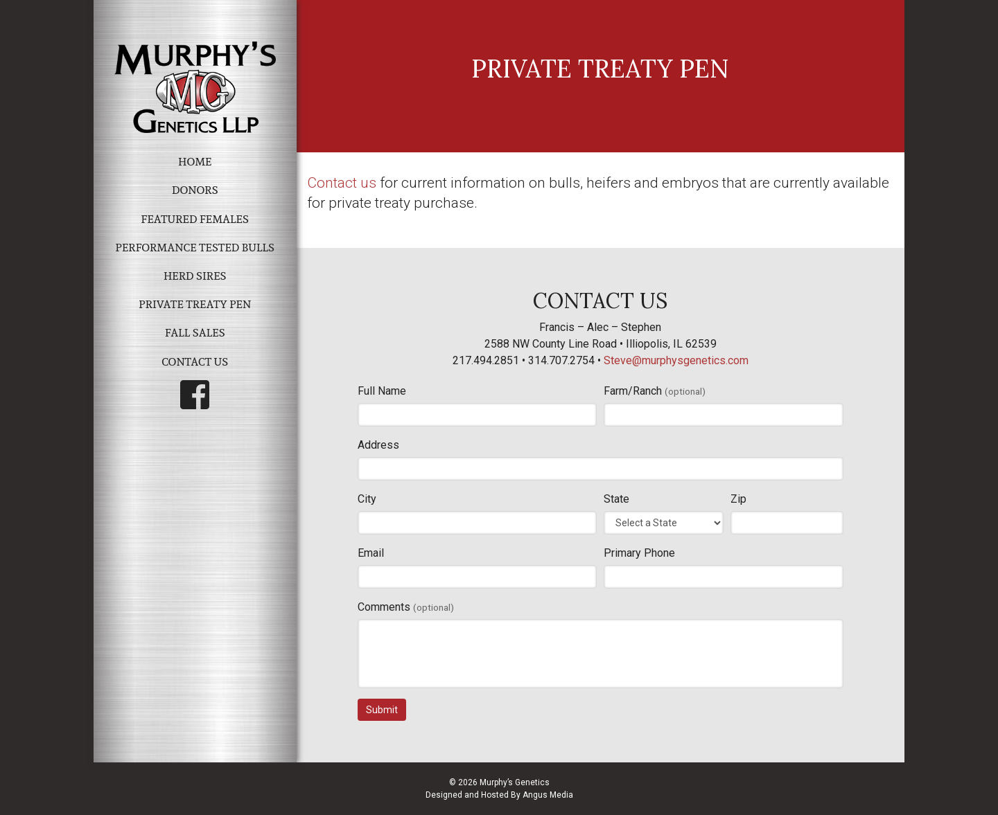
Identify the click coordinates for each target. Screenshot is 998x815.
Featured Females (195, 219)
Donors (195, 190)
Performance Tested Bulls (195, 247)
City (367, 498)
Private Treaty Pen (195, 304)
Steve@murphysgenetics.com (676, 360)
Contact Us (194, 361)
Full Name (382, 390)
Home (194, 161)
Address (378, 444)
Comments (406, 607)
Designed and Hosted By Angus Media (499, 795)
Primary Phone (639, 552)
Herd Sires (195, 276)
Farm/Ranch (655, 390)
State (616, 498)
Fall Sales (195, 332)
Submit (382, 709)
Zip (738, 498)
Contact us (341, 182)
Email (371, 552)
